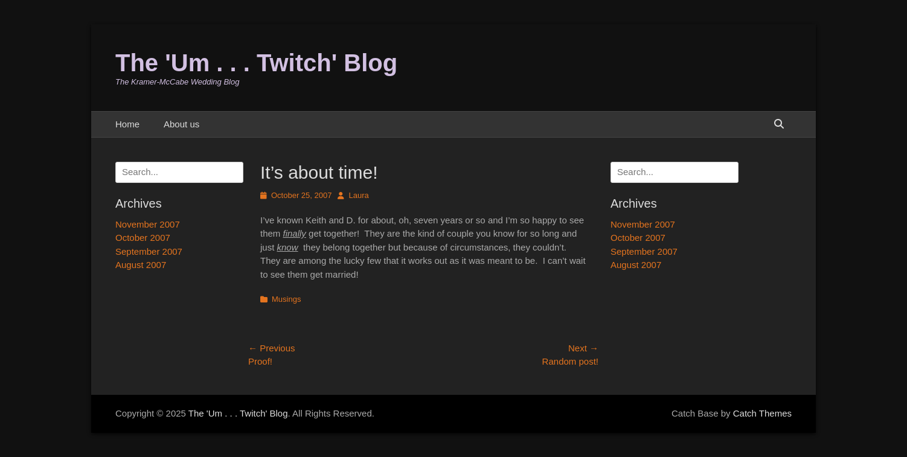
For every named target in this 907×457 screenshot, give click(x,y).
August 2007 (636, 265)
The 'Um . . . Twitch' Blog (256, 63)
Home (127, 124)
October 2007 (638, 237)
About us (181, 124)
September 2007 (644, 251)
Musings (286, 299)
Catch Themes (762, 413)
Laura (358, 195)
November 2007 (643, 224)
